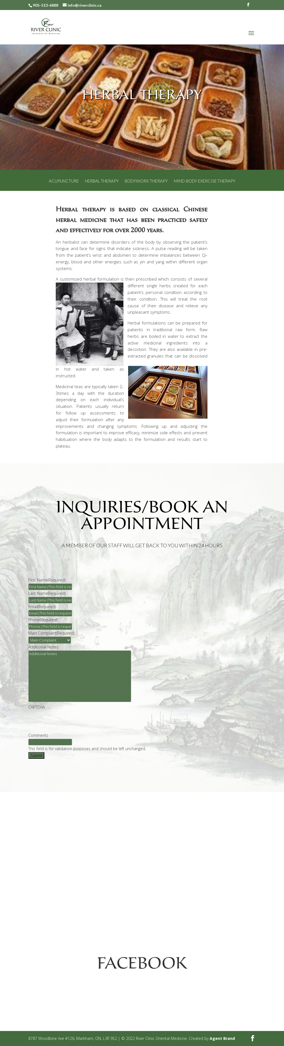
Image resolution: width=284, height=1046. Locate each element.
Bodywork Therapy (146, 181)
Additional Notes (43, 647)
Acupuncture (64, 181)
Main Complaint (51, 633)
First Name (46, 580)
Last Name (46, 593)
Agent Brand (222, 1038)
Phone (42, 619)
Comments (38, 735)
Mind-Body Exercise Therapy (204, 181)
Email (42, 606)
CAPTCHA (36, 707)
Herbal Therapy (102, 181)
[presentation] (70, 721)
